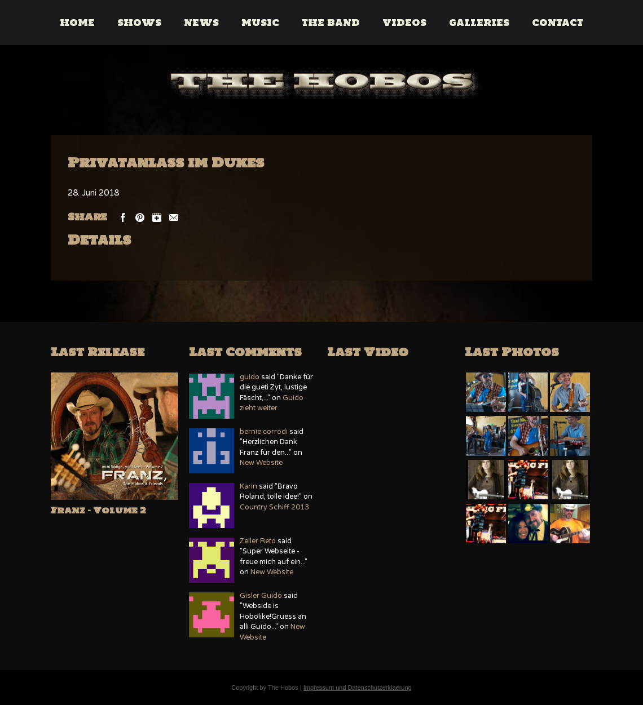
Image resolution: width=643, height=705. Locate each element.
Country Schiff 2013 (274, 507)
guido (249, 377)
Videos (405, 22)
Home (77, 22)
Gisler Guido (261, 596)
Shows (140, 22)
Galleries (480, 22)
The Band (331, 22)
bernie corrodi (264, 432)
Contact (558, 22)
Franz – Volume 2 (98, 510)
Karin (248, 486)
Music (261, 22)
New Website (261, 463)
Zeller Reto (258, 541)
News (201, 22)
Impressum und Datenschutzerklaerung (357, 687)
